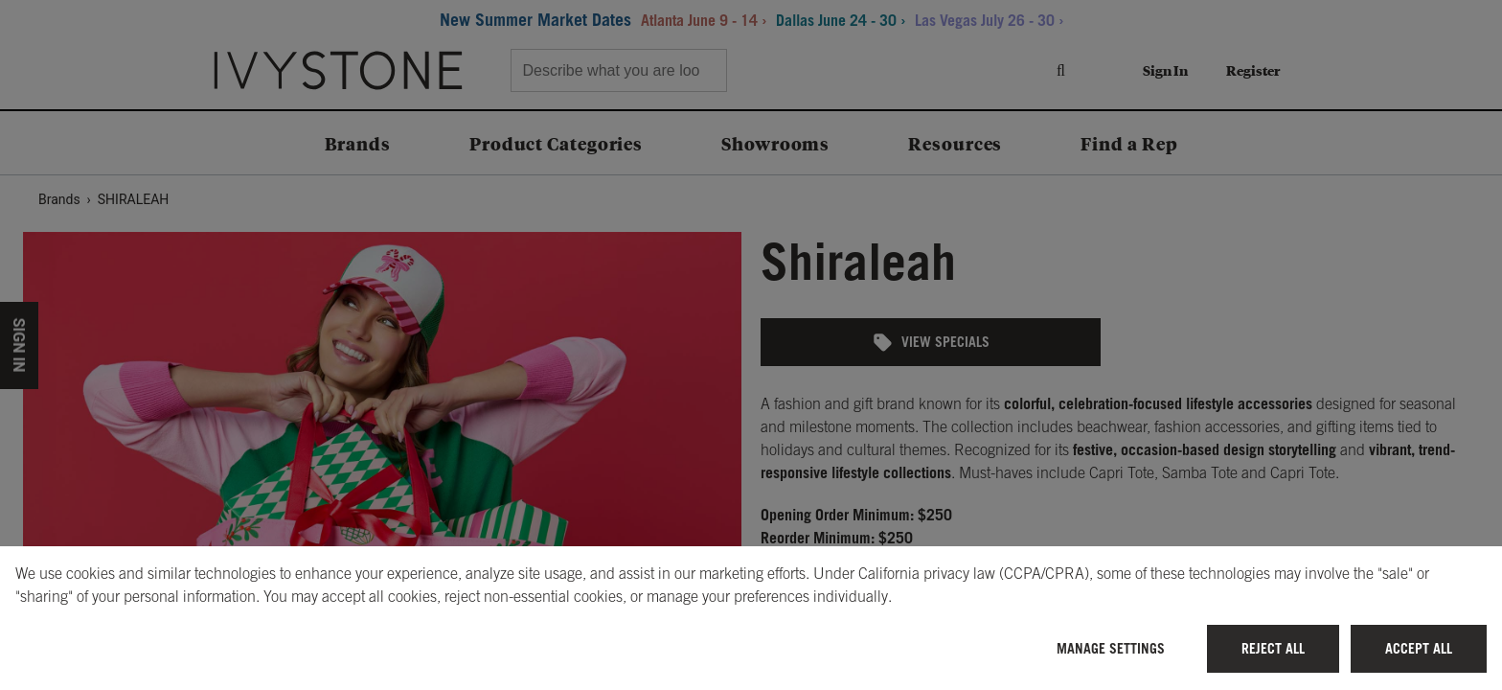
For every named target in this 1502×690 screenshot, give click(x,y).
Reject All (1273, 648)
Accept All (1418, 648)
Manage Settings (1111, 648)
